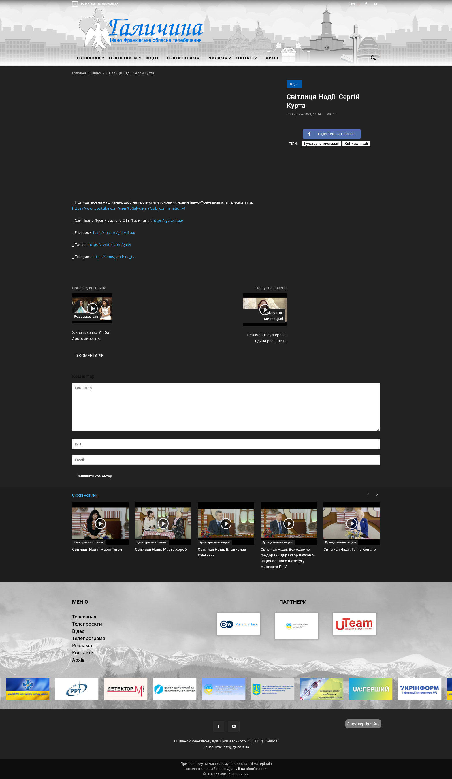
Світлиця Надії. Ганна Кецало (349, 549)
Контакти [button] (246, 58)
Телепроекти (125, 58)
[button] (373, 58)
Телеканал (90, 58)
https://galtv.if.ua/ (167, 220)
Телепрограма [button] (182, 58)
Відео (294, 84)
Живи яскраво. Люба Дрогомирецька (90, 335)
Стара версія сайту (363, 723)
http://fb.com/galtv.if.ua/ (114, 232)
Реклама (219, 58)
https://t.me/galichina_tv (113, 256)
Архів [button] (272, 58)
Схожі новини (85, 495)
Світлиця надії (356, 143)
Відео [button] (152, 58)
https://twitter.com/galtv (109, 244)
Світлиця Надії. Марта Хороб (161, 549)
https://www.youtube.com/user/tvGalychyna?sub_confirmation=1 (129, 208)
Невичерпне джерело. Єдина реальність (267, 337)
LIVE (354, 4)
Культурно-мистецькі (321, 143)
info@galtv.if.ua (236, 747)
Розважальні (86, 316)
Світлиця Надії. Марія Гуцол (97, 549)
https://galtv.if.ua (231, 768)
